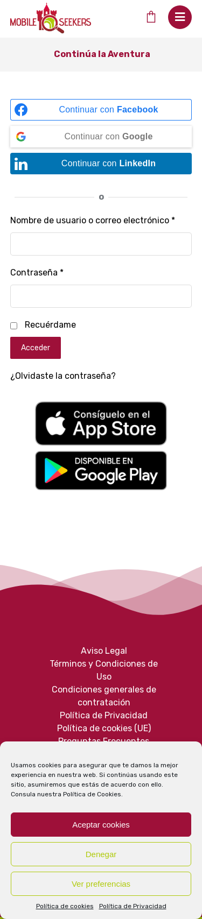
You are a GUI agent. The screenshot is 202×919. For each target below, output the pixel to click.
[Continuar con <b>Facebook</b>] (101, 110)
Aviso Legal (104, 651)
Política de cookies (65, 906)
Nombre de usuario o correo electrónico (92, 220)
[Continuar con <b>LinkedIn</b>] (101, 163)
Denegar (101, 854)
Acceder (35, 347)
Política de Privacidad (132, 906)
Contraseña (37, 272)
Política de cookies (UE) (104, 728)
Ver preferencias (101, 883)
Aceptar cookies (101, 824)
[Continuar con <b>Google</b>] (101, 136)
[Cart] (150, 16)
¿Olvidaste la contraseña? (63, 376)
